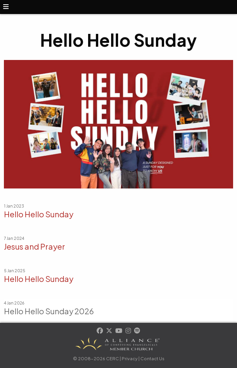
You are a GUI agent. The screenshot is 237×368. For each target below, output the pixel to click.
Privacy (130, 358)
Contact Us (152, 358)
